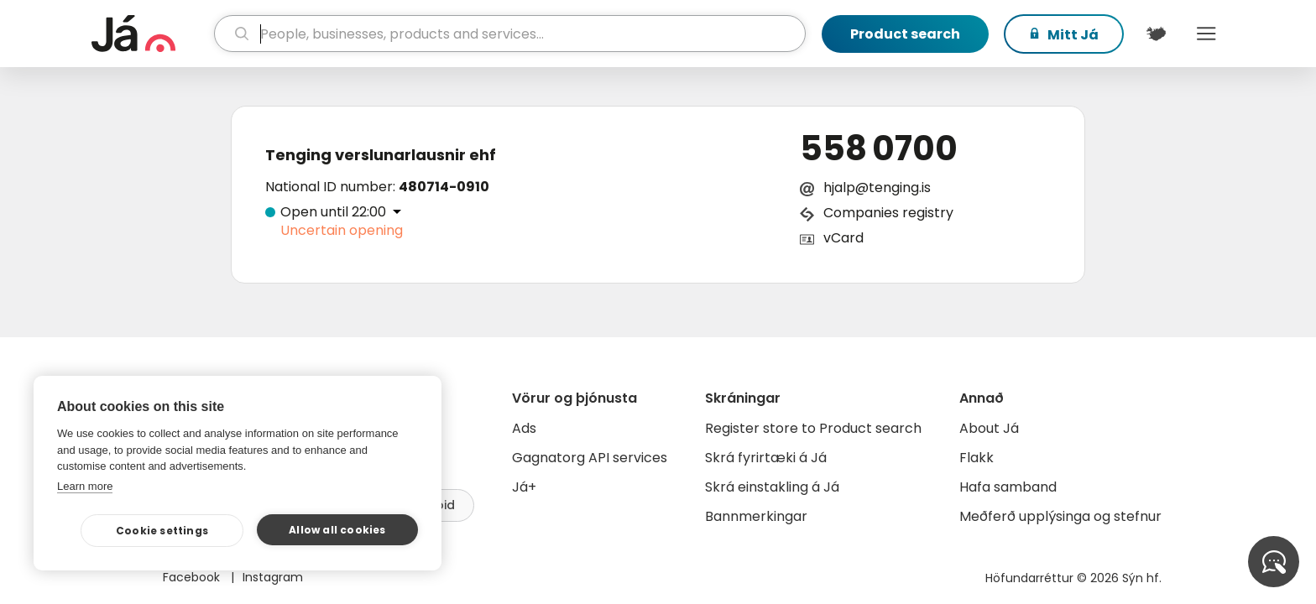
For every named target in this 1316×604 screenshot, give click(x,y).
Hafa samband (1008, 487)
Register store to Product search (813, 428)
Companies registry (888, 212)
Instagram (273, 577)
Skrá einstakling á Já (772, 487)
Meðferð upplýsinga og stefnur (1060, 516)
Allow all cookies (337, 530)
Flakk (976, 457)
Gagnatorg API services (589, 457)
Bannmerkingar (756, 516)
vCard (843, 237)
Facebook (193, 577)
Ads (524, 428)
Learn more (84, 486)
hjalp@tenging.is (877, 187)
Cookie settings (162, 530)
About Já (989, 428)
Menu (1206, 33)
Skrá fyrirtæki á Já (766, 457)
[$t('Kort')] (1155, 33)
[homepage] (150, 33)
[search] (510, 33)
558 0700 (879, 148)
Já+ (524, 487)
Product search (905, 34)
